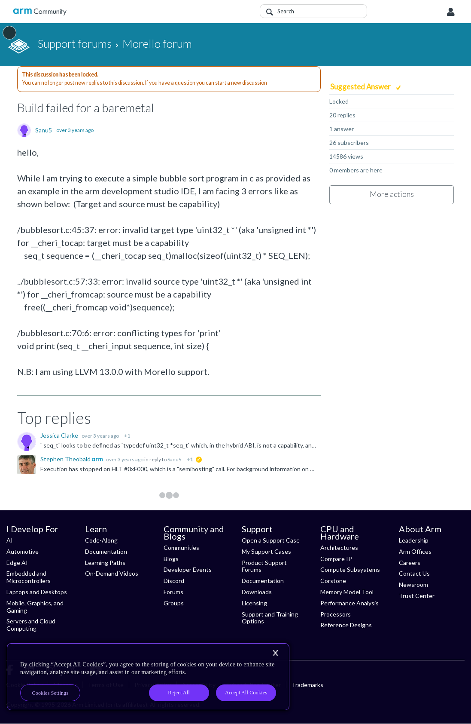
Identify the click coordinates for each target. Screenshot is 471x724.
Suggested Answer (361, 86)
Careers (409, 562)
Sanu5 (43, 130)
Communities (181, 547)
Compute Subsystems (350, 569)
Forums (173, 591)
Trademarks (307, 684)
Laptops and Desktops (36, 591)
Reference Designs (346, 625)
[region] (148, 676)
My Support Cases (266, 551)
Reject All (179, 693)
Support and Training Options (270, 617)
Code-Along (101, 540)
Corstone (333, 580)
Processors (335, 614)
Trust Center (417, 595)
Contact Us (414, 573)
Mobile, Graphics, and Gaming (35, 606)
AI (9, 540)
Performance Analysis (349, 603)
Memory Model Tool (347, 591)
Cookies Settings (50, 693)
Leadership (413, 540)
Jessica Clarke (59, 435)
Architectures (339, 547)
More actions (392, 194)
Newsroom (413, 584)
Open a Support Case (271, 540)
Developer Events (188, 569)
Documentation (106, 551)
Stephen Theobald (66, 459)
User (451, 12)
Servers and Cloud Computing (30, 624)
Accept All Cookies (246, 693)
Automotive (22, 551)
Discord (174, 580)
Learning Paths (105, 562)
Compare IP (336, 558)
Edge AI (17, 562)
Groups (174, 603)
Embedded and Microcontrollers (28, 577)
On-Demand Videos (111, 573)
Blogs (171, 558)
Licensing (254, 603)
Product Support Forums (264, 566)
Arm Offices (415, 551)
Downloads (257, 591)
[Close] (275, 653)
